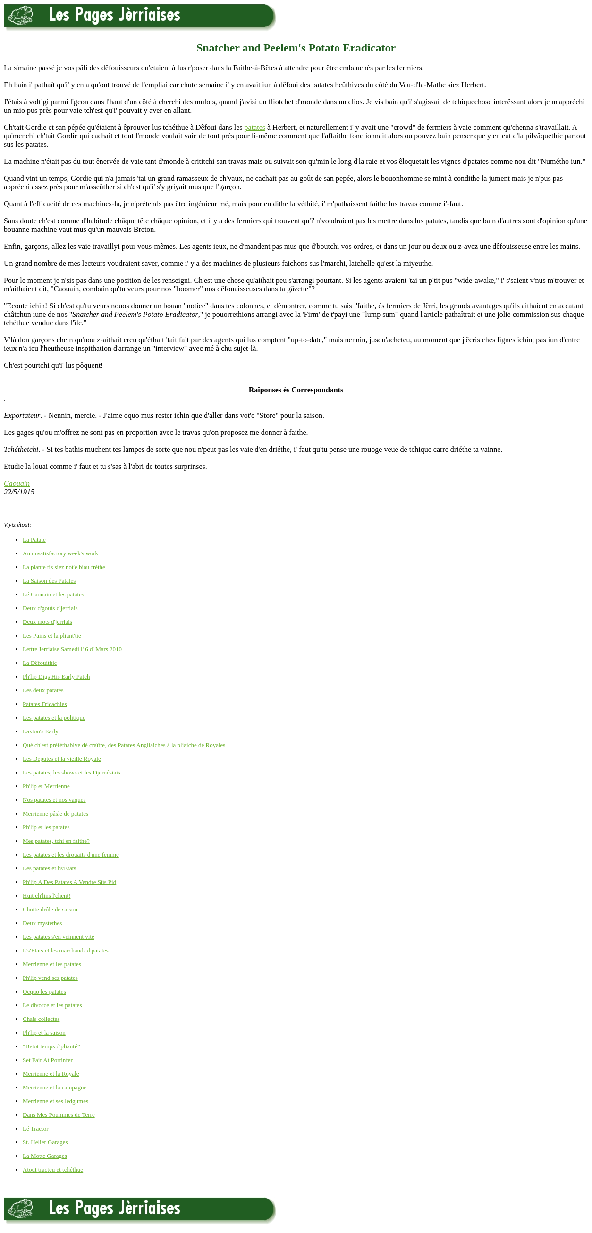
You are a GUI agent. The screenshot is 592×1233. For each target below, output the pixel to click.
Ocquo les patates (44, 991)
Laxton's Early (41, 731)
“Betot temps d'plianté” (51, 1046)
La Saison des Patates (49, 580)
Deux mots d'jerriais (47, 621)
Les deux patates (43, 690)
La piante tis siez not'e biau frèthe (64, 566)
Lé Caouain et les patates (53, 594)
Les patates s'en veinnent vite (58, 936)
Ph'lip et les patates (46, 827)
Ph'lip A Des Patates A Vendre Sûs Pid (69, 881)
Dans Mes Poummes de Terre (59, 1114)
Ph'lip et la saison (44, 1032)
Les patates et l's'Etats (49, 868)
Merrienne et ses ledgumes (55, 1101)
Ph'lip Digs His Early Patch (56, 676)
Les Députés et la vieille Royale (62, 758)
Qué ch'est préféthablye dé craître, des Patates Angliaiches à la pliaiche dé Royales (124, 744)
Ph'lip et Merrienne (46, 786)
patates (255, 127)
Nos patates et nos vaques (54, 799)
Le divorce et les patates (52, 1005)
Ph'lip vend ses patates (50, 977)
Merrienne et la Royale (51, 1073)
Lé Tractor (36, 1128)
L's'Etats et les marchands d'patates (66, 950)
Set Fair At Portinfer (48, 1059)
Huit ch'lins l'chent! (46, 895)
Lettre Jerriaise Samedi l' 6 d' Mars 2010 (72, 649)
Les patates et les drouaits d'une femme (71, 854)
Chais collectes (41, 1018)
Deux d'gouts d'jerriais (50, 608)
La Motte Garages (45, 1155)
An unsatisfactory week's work (60, 553)
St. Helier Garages (45, 1142)
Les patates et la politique (54, 717)
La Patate (34, 539)
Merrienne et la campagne (54, 1087)
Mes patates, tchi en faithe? (56, 840)
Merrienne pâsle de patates (55, 813)
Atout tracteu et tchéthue (53, 1169)
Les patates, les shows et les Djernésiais (71, 772)
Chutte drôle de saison (50, 909)
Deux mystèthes (42, 923)
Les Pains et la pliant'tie (52, 635)
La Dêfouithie (40, 662)
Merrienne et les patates (52, 964)
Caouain (17, 483)
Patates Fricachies (45, 703)
